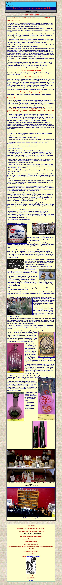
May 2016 (10, 5)
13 (9, 3)
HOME (31, 580)
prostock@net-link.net (33, 556)
